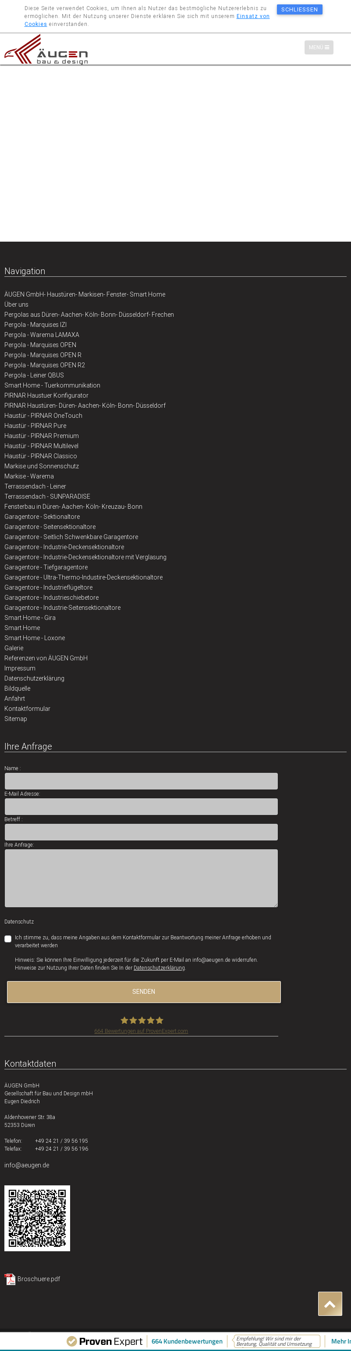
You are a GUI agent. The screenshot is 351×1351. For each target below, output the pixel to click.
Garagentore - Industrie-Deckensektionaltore (64, 547)
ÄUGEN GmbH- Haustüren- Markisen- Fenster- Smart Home (84, 294)
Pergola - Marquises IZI (35, 325)
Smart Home (22, 628)
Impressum (19, 668)
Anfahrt (14, 699)
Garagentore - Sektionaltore (42, 517)
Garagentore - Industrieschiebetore (51, 597)
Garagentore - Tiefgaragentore (46, 567)
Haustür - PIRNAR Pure (35, 426)
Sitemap (15, 719)
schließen (299, 9)
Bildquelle (17, 688)
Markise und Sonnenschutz (41, 466)
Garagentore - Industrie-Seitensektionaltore (62, 608)
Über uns (16, 304)
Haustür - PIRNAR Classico (40, 456)
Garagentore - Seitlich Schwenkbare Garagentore (71, 537)
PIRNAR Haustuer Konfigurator (46, 395)
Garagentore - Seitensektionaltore (50, 527)
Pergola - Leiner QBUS (34, 375)
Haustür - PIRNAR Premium (41, 436)
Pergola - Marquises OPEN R (43, 355)
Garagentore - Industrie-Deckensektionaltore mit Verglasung (85, 557)
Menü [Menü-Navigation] (320, 47)
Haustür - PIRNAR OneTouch (43, 416)
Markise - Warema (29, 476)
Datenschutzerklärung (34, 678)
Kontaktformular (27, 709)
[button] (330, 1304)
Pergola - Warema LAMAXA (41, 335)
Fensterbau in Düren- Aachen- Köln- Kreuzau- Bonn (73, 507)
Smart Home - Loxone (34, 638)
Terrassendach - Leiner (35, 486)
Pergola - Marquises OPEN (40, 345)
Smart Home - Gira (30, 618)
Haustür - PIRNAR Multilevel (41, 446)
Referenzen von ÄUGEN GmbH (46, 658)
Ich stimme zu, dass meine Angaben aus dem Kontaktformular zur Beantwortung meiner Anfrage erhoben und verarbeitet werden (143, 941)
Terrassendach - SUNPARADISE (47, 496)
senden (143, 992)
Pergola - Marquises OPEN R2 (44, 365)
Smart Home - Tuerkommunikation (52, 385)
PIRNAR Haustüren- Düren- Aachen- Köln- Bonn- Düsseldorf (85, 405)
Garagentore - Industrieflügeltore (48, 587)
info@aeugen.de (26, 1165)
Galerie (13, 648)
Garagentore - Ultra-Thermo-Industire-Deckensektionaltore (83, 577)
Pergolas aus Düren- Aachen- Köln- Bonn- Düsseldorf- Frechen (89, 315)
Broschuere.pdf (39, 1279)
